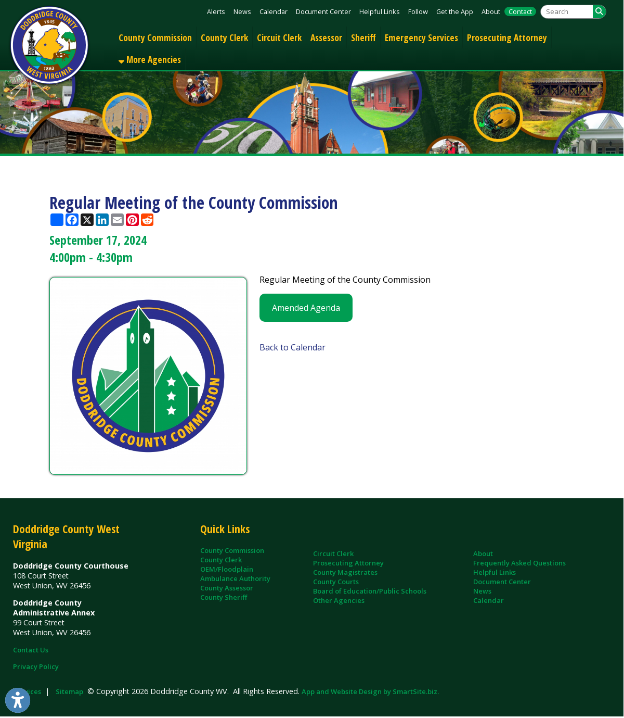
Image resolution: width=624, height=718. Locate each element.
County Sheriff (223, 597)
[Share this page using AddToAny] (56, 219)
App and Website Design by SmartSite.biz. (370, 691)
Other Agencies (339, 600)
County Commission (155, 37)
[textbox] (567, 11)
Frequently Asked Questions (519, 563)
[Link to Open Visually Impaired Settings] (17, 700)
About (491, 11)
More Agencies (150, 59)
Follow (418, 11)
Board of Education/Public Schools (369, 591)
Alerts (216, 11)
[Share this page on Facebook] (72, 219)
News (242, 11)
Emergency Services (421, 37)
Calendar (273, 11)
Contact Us (30, 649)
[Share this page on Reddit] (147, 219)
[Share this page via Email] (117, 219)
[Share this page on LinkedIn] (102, 219)
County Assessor (226, 588)
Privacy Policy (36, 666)
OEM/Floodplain (226, 569)
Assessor (326, 37)
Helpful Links (379, 11)
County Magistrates (345, 572)
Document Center (323, 11)
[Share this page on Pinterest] (132, 219)
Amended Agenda (306, 307)
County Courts (336, 581)
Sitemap (69, 691)
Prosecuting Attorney (507, 37)
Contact (520, 11)
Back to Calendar (292, 347)
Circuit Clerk (279, 37)
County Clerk (224, 37)
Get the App (454, 11)
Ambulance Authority (235, 578)
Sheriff (363, 37)
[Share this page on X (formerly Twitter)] (87, 219)
